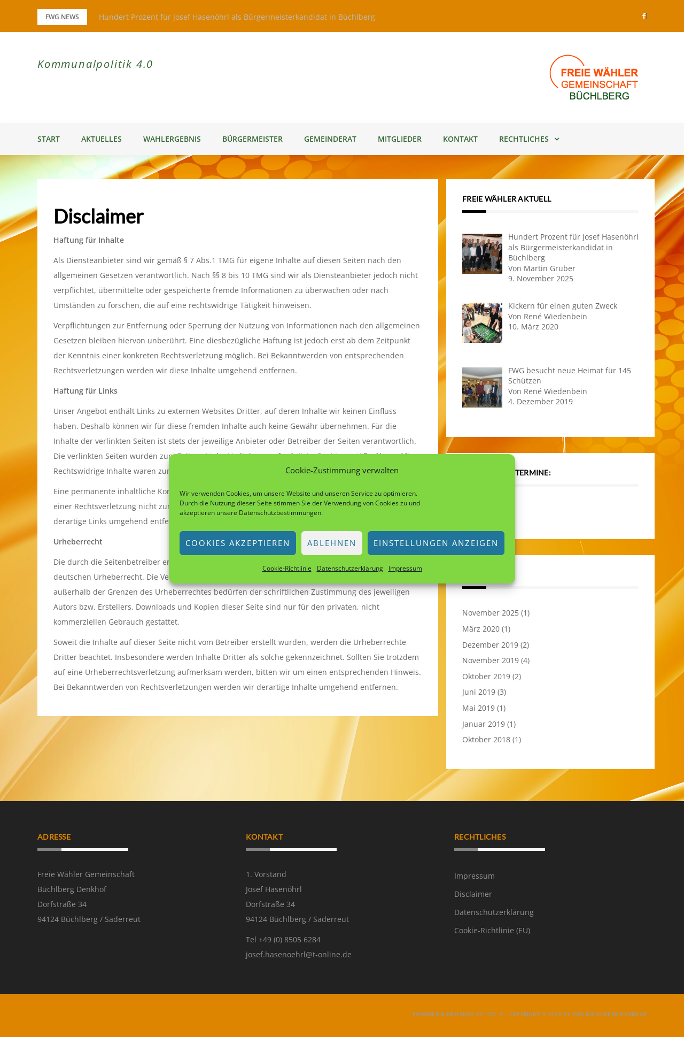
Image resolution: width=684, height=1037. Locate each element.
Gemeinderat (330, 139)
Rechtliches (524, 139)
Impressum (405, 568)
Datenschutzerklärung (350, 568)
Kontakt (460, 139)
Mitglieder (400, 139)
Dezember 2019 (490, 645)
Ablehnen (331, 542)
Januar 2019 (483, 724)
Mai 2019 (478, 708)
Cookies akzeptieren (237, 542)
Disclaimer (473, 894)
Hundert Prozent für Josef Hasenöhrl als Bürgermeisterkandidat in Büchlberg (237, 17)
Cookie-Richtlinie (287, 568)
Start (48, 139)
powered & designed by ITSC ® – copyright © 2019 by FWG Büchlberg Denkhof (530, 1014)
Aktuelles (101, 139)
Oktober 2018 (486, 739)
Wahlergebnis (172, 139)
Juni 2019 (478, 692)
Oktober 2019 (486, 676)
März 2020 (481, 629)
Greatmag (150, 1015)
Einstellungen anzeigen (436, 542)
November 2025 (490, 613)
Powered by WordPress (71, 1015)
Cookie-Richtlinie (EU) (492, 930)
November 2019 (490, 660)
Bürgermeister (252, 139)
